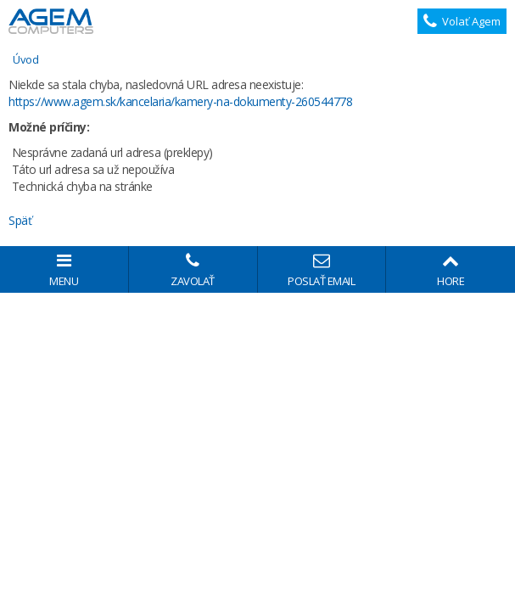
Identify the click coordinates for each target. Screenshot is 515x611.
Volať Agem (462, 21)
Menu (64, 270)
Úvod (25, 59)
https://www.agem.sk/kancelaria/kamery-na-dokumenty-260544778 (180, 101)
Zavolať (193, 270)
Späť (19, 220)
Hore (450, 270)
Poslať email (322, 270)
